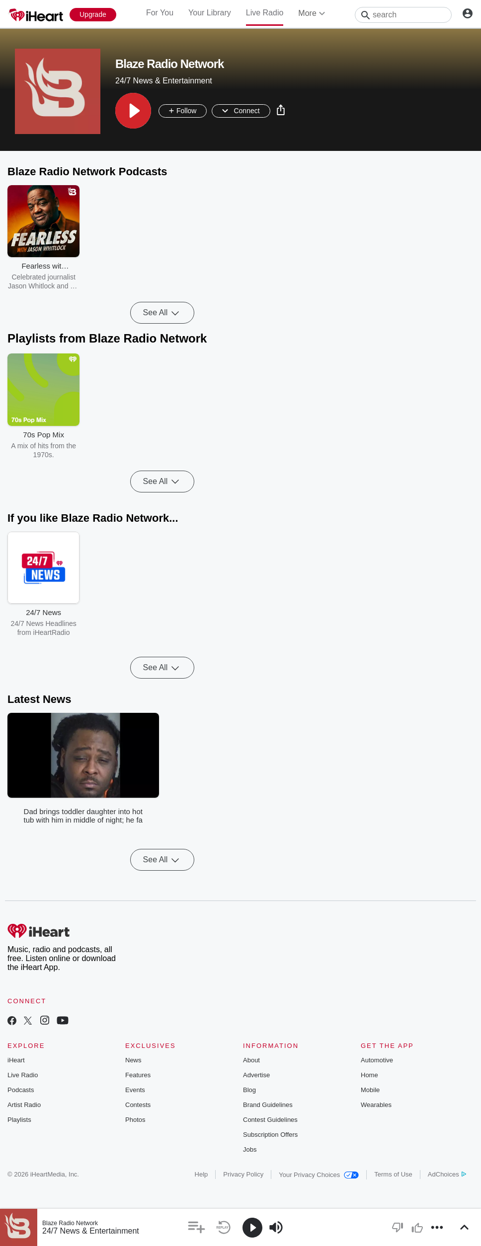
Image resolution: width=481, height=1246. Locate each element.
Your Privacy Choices (319, 1174)
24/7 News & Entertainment (90, 1231)
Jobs (249, 1149)
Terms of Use (393, 1174)
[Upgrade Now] (93, 14)
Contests (138, 1104)
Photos (135, 1119)
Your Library (209, 12)
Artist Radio (24, 1104)
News (133, 1060)
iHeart (16, 1060)
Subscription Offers (270, 1134)
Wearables (376, 1104)
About (251, 1060)
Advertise (256, 1075)
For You (159, 12)
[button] (133, 111)
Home (369, 1075)
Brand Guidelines (268, 1104)
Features (138, 1075)
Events (135, 1090)
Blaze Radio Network (70, 1223)
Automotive (377, 1060)
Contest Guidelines (270, 1119)
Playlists (19, 1119)
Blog (249, 1090)
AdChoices (447, 1174)
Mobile (370, 1090)
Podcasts (20, 1090)
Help (201, 1174)
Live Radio (265, 12)
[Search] (403, 15)
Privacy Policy (243, 1174)
